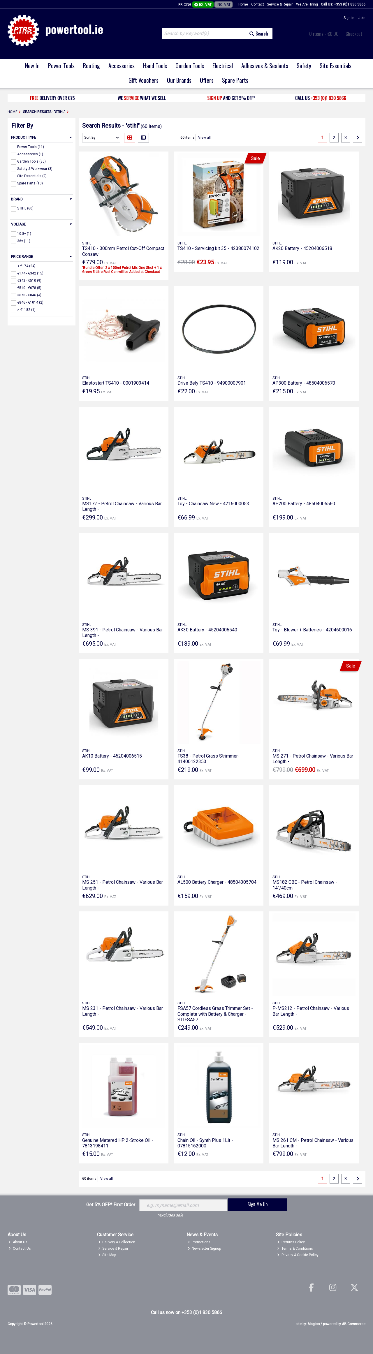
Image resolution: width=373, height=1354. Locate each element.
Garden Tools (189, 65)
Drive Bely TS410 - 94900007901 (211, 383)
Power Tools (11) (30, 147)
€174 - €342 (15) (30, 273)
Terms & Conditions (295, 1248)
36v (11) (23, 241)
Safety (304, 65)
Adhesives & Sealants (264, 65)
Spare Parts (235, 80)
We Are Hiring (307, 4)
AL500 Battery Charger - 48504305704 (216, 882)
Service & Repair (280, 4)
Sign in (349, 18)
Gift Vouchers (144, 80)
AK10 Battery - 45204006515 (112, 756)
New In (32, 65)
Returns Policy (291, 1242)
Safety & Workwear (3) (34, 169)
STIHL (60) (25, 208)
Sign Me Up (257, 1204)
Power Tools (61, 65)
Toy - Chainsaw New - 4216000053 (213, 503)
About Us (17, 1242)
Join (361, 18)
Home (243, 4)
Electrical (222, 65)
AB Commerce (353, 1324)
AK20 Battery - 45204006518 (302, 248)
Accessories (121, 65)
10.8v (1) (24, 233)
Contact (257, 4)
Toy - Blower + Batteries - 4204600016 (312, 630)
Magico (314, 1324)
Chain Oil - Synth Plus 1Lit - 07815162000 (205, 1143)
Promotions (199, 1242)
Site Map (107, 1255)
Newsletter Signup (204, 1248)
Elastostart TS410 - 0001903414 (115, 383)
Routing (91, 65)
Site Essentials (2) (32, 176)
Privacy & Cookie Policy (298, 1255)
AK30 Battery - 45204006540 (207, 630)
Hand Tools (155, 65)
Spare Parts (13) (30, 183)
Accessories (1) (30, 154)
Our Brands (179, 80)
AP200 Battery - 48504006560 (303, 503)
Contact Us (19, 1248)
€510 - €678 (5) (29, 288)
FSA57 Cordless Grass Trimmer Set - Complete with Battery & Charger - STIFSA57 (215, 1014)
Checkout (354, 33)
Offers (207, 80)
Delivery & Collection (117, 1242)
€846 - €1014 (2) (30, 302)
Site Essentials (335, 65)
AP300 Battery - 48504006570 (303, 383)
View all (204, 137)
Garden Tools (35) (31, 161)
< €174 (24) (26, 266)
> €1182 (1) (26, 310)
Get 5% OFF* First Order (110, 1204)
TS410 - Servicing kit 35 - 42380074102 (218, 248)
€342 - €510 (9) (29, 281)
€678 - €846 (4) (29, 295)
